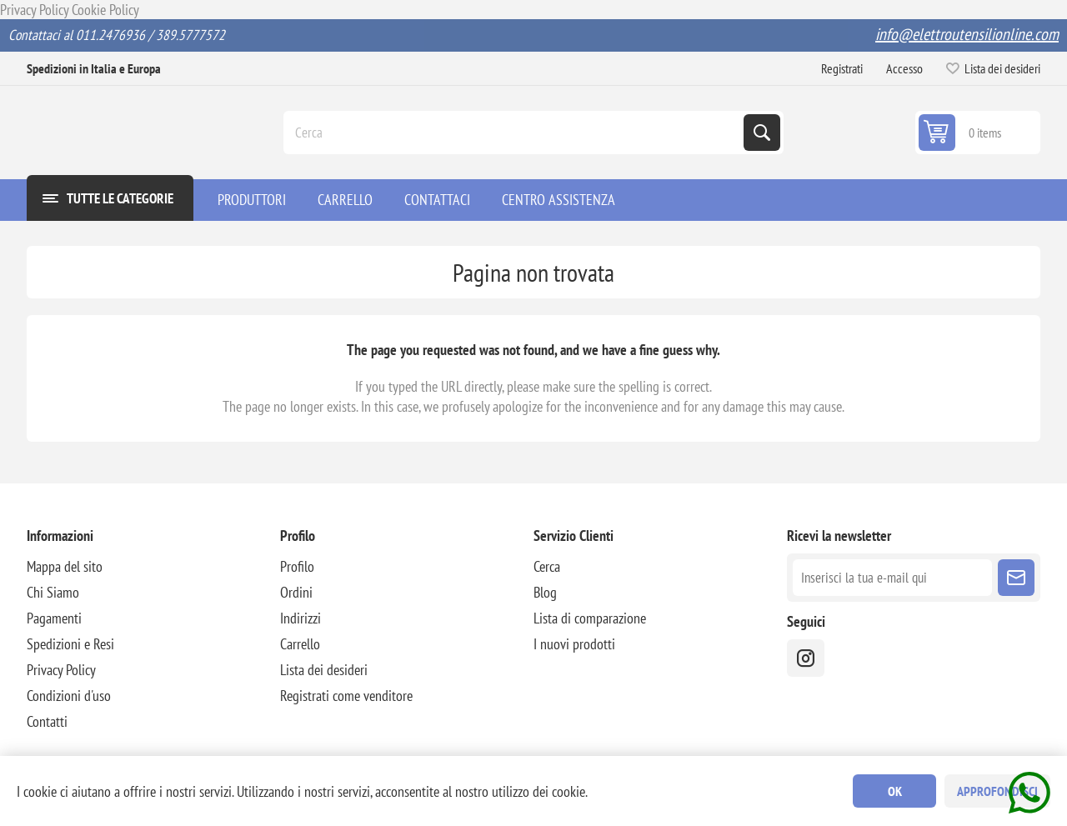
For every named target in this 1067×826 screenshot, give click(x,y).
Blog (545, 592)
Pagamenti (54, 618)
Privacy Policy (34, 9)
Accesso (904, 68)
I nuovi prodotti (574, 643)
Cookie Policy (105, 9)
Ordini (296, 592)
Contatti (47, 721)
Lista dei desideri (324, 669)
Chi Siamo (53, 592)
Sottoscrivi (1016, 577)
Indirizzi (300, 618)
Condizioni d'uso (69, 695)
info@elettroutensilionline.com (967, 34)
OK (895, 791)
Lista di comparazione (590, 618)
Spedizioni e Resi (70, 643)
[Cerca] (515, 132)
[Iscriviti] (892, 577)
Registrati (842, 68)
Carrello (300, 643)
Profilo (297, 566)
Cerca (762, 132)
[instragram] (805, 658)
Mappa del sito (65, 566)
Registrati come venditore (346, 695)
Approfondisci (997, 791)
